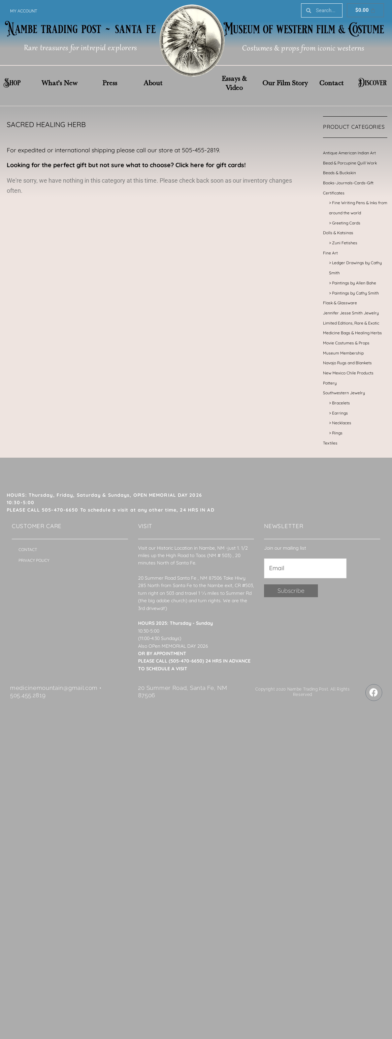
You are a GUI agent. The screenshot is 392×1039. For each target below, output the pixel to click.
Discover (372, 83)
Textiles (330, 443)
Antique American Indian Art (349, 152)
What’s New (59, 83)
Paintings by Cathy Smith (355, 293)
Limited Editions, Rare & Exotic (351, 323)
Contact (331, 83)
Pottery (330, 383)
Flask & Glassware (340, 302)
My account (23, 11)
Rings (337, 432)
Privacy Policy (34, 560)
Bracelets (341, 402)
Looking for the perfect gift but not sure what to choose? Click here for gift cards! (126, 165)
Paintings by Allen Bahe (354, 282)
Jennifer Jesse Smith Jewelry (351, 312)
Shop (12, 83)
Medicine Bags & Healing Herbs (352, 332)
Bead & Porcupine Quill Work (350, 162)
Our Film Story (285, 83)
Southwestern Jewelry (344, 392)
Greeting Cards (346, 222)
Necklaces (341, 422)
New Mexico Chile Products (348, 372)
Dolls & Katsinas (338, 232)
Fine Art (330, 252)
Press (109, 83)
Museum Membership (343, 353)
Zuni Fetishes (344, 242)
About (152, 83)
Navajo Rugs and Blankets (347, 362)
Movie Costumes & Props (346, 342)
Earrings (340, 413)
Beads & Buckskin (339, 172)
